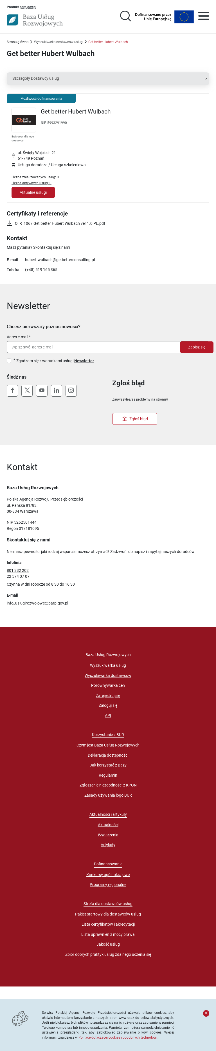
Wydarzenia (108, 835)
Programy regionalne (108, 884)
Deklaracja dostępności (108, 755)
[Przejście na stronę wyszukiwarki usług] (125, 17)
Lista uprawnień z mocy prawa (108, 934)
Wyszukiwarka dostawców (108, 675)
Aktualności (108, 825)
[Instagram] (71, 391)
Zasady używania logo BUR (108, 795)
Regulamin (108, 775)
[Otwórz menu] (203, 17)
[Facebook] (12, 391)
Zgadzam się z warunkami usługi (55, 361)
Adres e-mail (17, 337)
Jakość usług (108, 944)
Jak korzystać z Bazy (108, 765)
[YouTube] (41, 391)
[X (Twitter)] (27, 391)
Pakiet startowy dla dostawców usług (108, 914)
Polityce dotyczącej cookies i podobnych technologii (118, 1037)
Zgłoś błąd (135, 419)
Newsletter (84, 361)
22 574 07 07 (18, 576)
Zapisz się (196, 347)
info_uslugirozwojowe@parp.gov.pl (37, 603)
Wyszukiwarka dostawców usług (58, 42)
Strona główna (17, 42)
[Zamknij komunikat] (206, 1013)
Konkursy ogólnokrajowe (108, 874)
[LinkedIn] (56, 391)
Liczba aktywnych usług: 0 (31, 183)
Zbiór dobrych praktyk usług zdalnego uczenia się (108, 954)
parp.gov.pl (28, 7)
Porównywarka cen (108, 685)
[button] (108, 78)
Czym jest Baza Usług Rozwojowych (108, 745)
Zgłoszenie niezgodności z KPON (108, 785)
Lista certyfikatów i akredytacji (108, 924)
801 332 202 (18, 570)
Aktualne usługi (33, 192)
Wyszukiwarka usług (108, 665)
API (108, 715)
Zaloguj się (108, 705)
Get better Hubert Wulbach (76, 111)
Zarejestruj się (108, 695)
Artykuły (108, 845)
